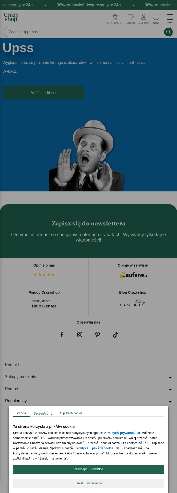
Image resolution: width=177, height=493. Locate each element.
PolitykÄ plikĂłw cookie (94, 448)
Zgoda (21, 413)
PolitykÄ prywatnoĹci (123, 433)
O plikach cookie (71, 413)
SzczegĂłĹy (43, 413)
